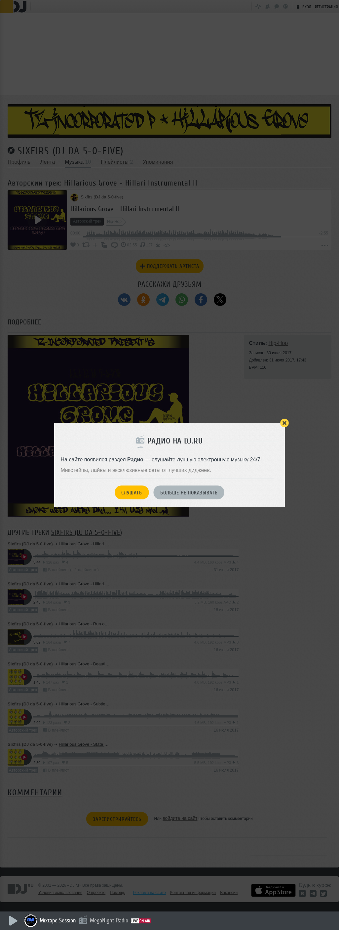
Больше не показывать (189, 493)
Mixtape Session (58, 920)
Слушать (131, 493)
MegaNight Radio (110, 920)
